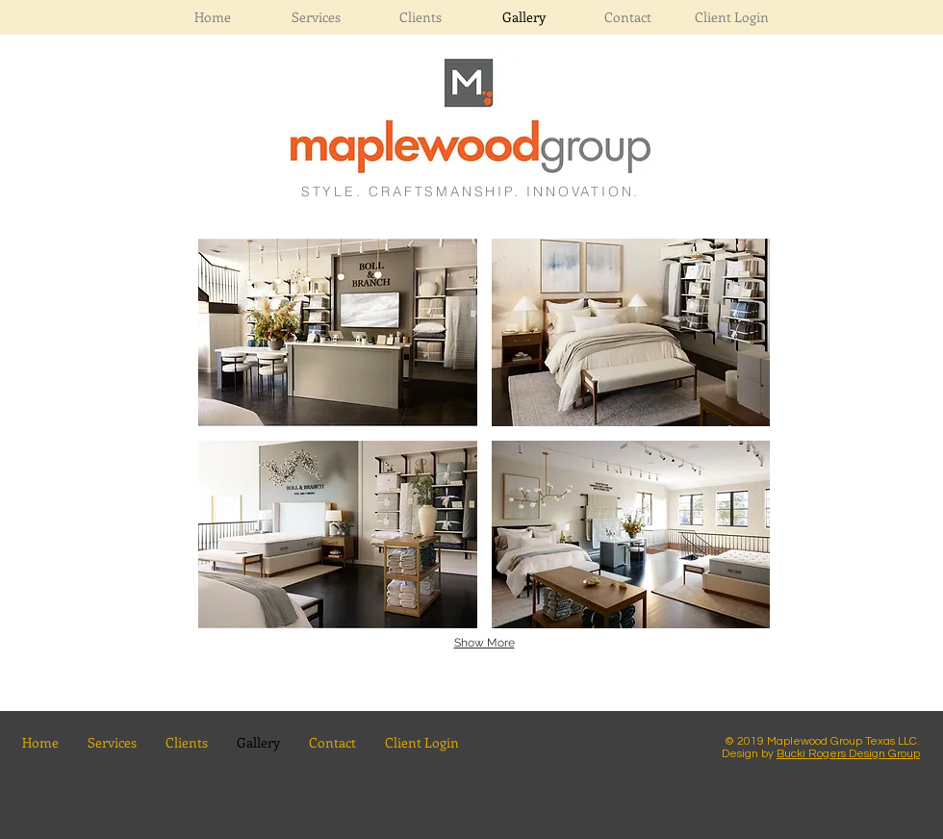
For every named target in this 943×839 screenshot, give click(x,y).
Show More (484, 642)
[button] (337, 332)
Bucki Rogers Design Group (848, 754)
